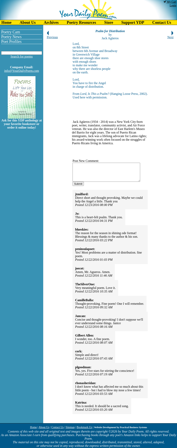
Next (170, 36)
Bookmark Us (84, 427)
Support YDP (132, 22)
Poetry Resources (81, 22)
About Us (28, 22)
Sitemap (70, 427)
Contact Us (57, 427)
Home (6, 22)
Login (173, 5)
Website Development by (120, 427)
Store (108, 22)
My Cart (170, 1)
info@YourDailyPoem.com (21, 70)
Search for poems (22, 56)
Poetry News (11, 37)
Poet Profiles (11, 41)
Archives (51, 22)
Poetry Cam (10, 32)
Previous (52, 36)
